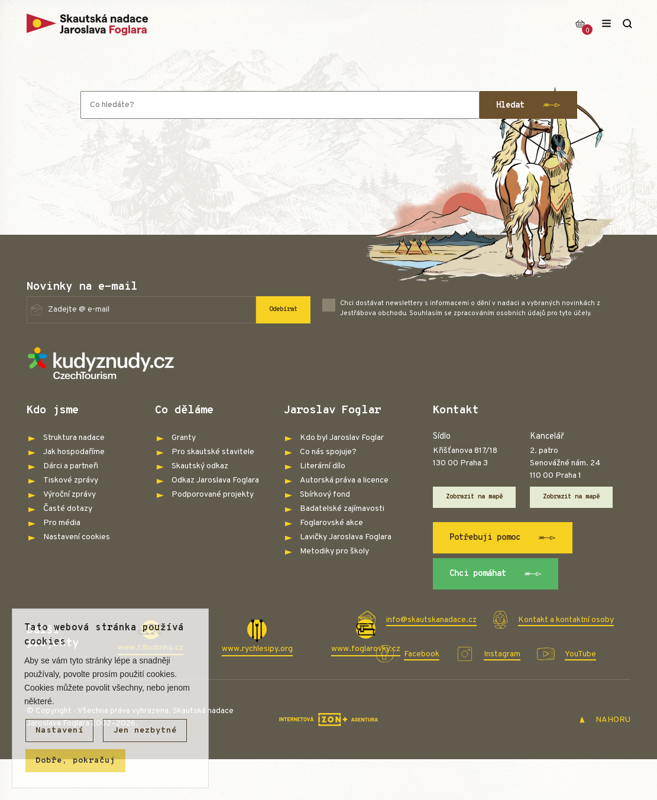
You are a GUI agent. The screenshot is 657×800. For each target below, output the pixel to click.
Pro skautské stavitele (212, 452)
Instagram (502, 654)
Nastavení (59, 730)
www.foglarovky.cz (365, 649)
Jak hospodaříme (74, 452)
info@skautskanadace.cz (431, 620)
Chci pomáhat (495, 574)
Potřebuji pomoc (502, 538)
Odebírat (283, 309)
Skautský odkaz (199, 466)
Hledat (528, 105)
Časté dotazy (67, 509)
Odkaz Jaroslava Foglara (215, 480)
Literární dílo (322, 466)
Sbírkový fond (325, 495)
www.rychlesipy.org (257, 649)
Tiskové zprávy (70, 480)
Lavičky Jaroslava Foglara (345, 537)
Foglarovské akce (331, 523)
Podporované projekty (212, 495)
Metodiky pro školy (334, 551)
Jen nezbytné (145, 730)
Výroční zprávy (69, 495)
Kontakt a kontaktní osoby (566, 620)
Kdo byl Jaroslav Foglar (342, 438)
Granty (183, 438)
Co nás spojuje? (328, 452)
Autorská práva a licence (344, 480)
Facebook (421, 654)
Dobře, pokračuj (75, 761)
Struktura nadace (74, 438)
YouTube (580, 654)
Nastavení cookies (76, 537)
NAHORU (604, 720)
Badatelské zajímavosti (342, 509)
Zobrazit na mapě (474, 497)
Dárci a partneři (70, 466)
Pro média (61, 523)
